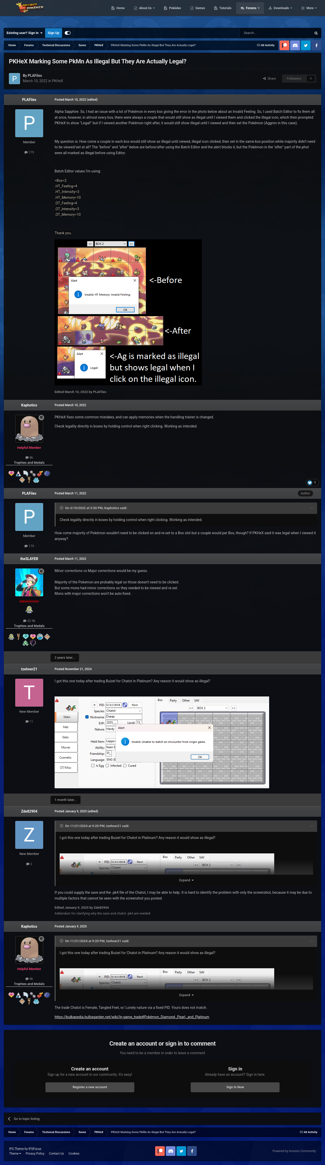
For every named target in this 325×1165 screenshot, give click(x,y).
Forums (284, 12)
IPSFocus (34, 1149)
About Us (178, 12)
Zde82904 (29, 811)
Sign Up (53, 33)
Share (269, 78)
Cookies (74, 1153)
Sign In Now (235, 1087)
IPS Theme (16, 1149)
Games (232, 12)
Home (152, 12)
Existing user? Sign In (24, 33)
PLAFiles (29, 100)
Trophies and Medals (29, 462)
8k (29, 457)
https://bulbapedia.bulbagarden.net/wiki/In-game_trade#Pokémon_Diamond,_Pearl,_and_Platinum (132, 1017)
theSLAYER (29, 559)
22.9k (29, 621)
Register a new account (90, 1087)
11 (29, 721)
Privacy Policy (35, 1153)
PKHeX (57, 81)
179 (29, 152)
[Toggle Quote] (62, 508)
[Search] (263, 33)
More (310, 12)
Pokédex (207, 12)
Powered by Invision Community (294, 1151)
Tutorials (257, 12)
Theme (15, 1153)
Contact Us (56, 1153)
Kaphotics (29, 405)
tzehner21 (29, 669)
